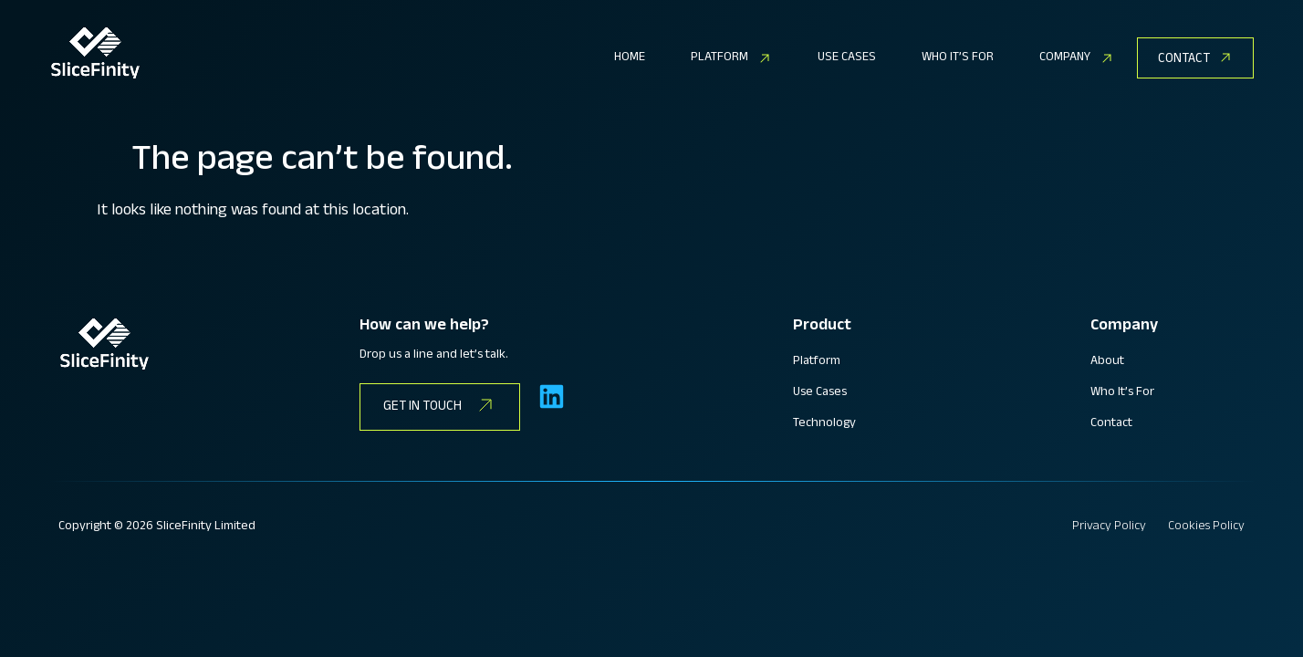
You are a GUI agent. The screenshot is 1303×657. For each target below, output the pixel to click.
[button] (731, 58)
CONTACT (1184, 59)
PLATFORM (731, 58)
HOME (629, 58)
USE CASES (847, 58)
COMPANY (1076, 58)
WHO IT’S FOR (958, 58)
